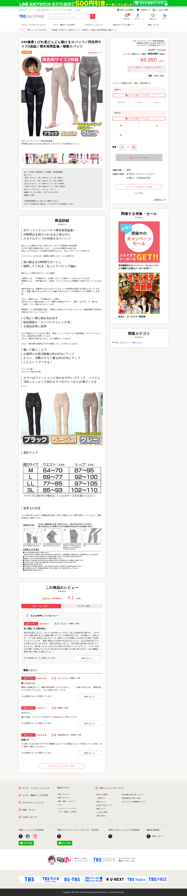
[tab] (41, 606)
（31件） (78, 598)
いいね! (31, 623)
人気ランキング (29, 817)
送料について (101, 802)
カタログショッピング (93, 25)
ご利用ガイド (144, 10)
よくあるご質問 (160, 10)
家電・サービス (63, 798)
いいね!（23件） (41, 606)
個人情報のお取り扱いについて (133, 794)
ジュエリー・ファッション (67, 808)
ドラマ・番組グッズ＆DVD (64, 25)
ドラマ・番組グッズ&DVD (67, 812)
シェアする (138, 193)
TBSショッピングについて (111, 788)
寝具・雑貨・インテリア (66, 801)
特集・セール (153, 25)
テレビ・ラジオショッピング (33, 25)
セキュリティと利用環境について (133, 802)
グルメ (60, 805)
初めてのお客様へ (126, 10)
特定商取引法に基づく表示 (131, 798)
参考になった (87, 658)
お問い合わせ (101, 816)
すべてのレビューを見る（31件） (65, 766)
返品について (101, 809)
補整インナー (137, 342)
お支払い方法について (104, 805)
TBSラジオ (154, 836)
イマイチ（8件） (82, 606)
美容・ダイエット (122, 342)
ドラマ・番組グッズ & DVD (35, 795)
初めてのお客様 (101, 794)
